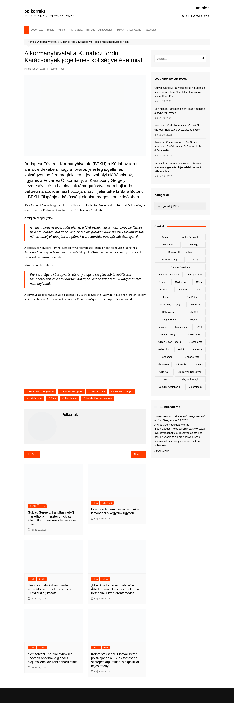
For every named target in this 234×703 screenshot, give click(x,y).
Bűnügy (90, 29)
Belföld (50, 29)
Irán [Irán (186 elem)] (199, 289)
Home (31, 41)
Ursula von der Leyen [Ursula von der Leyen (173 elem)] (190, 371)
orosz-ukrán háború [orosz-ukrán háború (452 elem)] (169, 342)
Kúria (53, 398)
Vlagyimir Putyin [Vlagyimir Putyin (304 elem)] (190, 379)
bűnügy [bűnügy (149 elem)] (194, 244)
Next (138, 454)
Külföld (62, 29)
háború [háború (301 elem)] (183, 289)
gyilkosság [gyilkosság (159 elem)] (181, 282)
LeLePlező (37, 29)
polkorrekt (35, 11)
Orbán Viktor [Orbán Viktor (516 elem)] (193, 334)
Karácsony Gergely (123, 391)
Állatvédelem (105, 29)
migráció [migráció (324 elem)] (194, 319)
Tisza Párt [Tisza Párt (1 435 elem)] (163, 364)
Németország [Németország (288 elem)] (167, 334)
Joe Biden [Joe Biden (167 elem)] (192, 297)
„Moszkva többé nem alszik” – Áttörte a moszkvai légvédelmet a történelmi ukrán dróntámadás (115, 589)
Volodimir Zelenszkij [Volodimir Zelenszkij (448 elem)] (169, 386)
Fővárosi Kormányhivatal (41, 391)
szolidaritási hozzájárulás (99, 398)
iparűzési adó (98, 391)
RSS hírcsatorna (168, 407)
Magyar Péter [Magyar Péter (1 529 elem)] (168, 319)
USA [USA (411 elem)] (164, 379)
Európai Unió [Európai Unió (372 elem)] (195, 274)
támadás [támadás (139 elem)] (181, 364)
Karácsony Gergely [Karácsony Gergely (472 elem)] (170, 304)
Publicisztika (76, 29)
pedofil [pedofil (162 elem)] (181, 349)
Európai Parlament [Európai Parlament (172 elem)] (169, 274)
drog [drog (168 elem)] (196, 259)
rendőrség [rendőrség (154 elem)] (166, 356)
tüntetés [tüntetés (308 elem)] (198, 364)
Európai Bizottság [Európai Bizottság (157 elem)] (180, 267)
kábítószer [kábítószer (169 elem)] (168, 312)
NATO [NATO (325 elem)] (199, 327)
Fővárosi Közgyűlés (72, 391)
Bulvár (120, 29)
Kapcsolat (150, 29)
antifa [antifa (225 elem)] (165, 237)
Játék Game (134, 29)
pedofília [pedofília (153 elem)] (197, 349)
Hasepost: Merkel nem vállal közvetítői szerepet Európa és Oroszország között (49, 589)
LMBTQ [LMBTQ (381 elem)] (194, 312)
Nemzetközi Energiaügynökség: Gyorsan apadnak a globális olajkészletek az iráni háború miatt (52, 658)
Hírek (61, 68)
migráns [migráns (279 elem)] (162, 327)
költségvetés (35, 398)
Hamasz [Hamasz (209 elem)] (164, 289)
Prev (32, 454)
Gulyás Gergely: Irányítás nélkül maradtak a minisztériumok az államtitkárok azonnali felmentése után (179, 92)
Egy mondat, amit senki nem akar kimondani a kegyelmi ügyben (180, 110)
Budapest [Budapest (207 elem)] (168, 244)
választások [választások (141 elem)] (195, 386)
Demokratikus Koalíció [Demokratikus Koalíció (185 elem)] (180, 252)
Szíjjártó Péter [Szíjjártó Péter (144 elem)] (192, 356)
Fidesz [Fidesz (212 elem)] (162, 282)
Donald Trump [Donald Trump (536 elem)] (169, 259)
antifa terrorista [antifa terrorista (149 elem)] (190, 237)
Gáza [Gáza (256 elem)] (199, 282)
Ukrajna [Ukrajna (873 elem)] (163, 371)
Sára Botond (70, 398)
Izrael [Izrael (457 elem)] (166, 297)
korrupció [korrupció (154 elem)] (196, 304)
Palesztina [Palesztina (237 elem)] (163, 349)
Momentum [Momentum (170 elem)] (181, 327)
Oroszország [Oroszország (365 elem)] (195, 342)
